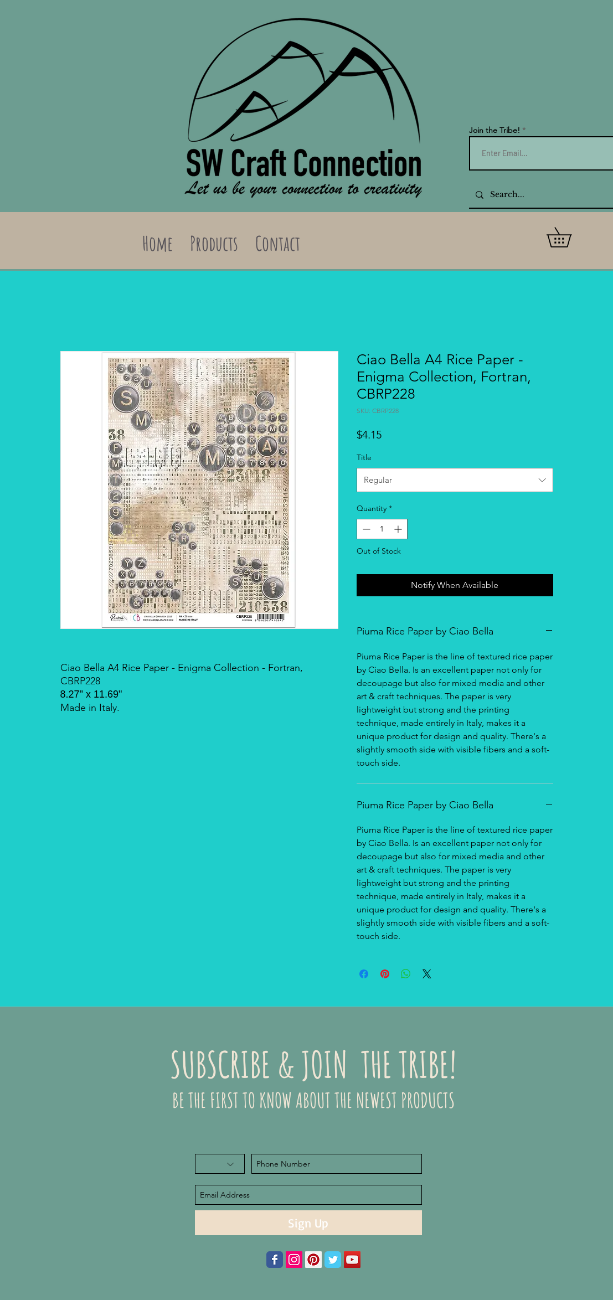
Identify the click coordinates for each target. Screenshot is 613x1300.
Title (364, 457)
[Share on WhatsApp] (406, 974)
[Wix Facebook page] (274, 1259)
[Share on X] (427, 974)
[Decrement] (365, 529)
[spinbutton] (382, 529)
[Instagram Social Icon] (294, 1259)
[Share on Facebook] (363, 974)
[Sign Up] (308, 1222)
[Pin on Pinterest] (385, 974)
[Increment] (399, 529)
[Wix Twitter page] (332, 1259)
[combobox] (455, 480)
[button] (569, 237)
